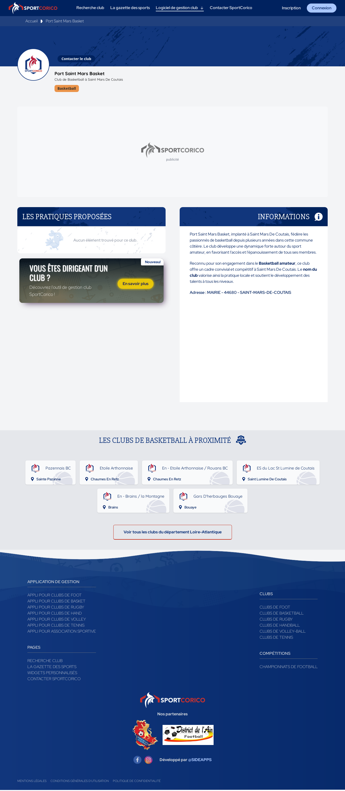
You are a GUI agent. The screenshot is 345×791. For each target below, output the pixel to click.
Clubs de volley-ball (283, 632)
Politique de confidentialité (137, 782)
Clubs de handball (280, 626)
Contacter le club (76, 58)
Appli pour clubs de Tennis (55, 626)
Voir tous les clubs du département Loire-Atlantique (173, 533)
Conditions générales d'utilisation (80, 782)
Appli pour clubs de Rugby (55, 608)
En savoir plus (136, 285)
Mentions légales (31, 782)
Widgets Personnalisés (52, 673)
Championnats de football (289, 667)
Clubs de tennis (276, 638)
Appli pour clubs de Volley (56, 620)
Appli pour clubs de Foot (54, 596)
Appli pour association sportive (61, 632)
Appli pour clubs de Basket (56, 602)
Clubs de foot (275, 608)
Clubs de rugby (276, 620)
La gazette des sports (51, 667)
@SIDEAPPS (200, 760)
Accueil (31, 21)
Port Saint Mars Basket (65, 21)
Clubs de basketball (282, 614)
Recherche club (45, 661)
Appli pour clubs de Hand (54, 614)
